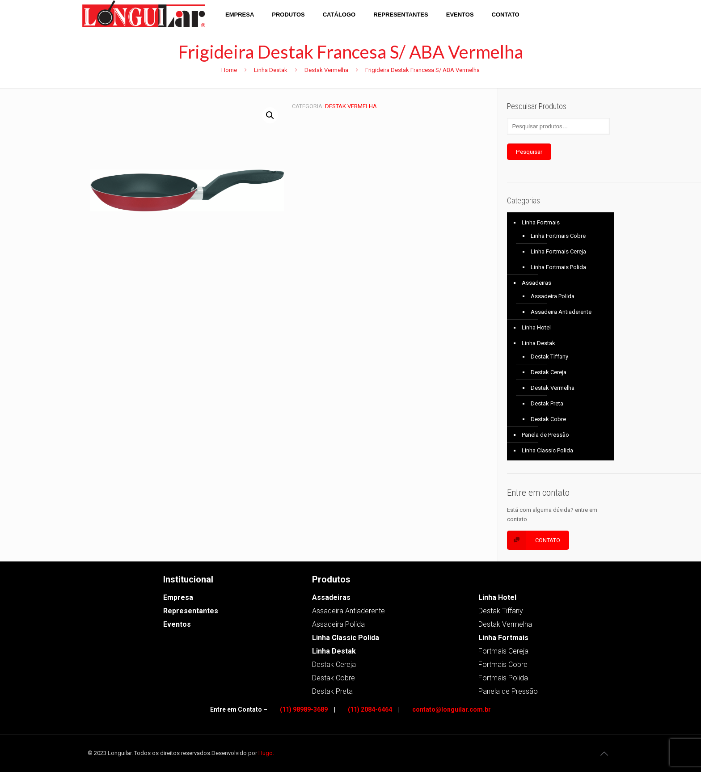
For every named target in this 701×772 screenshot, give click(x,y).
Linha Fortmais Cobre (558, 235)
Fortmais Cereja (503, 651)
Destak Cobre (548, 419)
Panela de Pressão (545, 434)
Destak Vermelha (326, 70)
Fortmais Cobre (503, 664)
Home (229, 70)
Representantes (190, 611)
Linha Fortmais (541, 222)
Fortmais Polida (503, 678)
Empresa (178, 597)
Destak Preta (547, 403)
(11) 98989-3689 (304, 709)
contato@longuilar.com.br (451, 709)
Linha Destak (270, 70)
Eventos (177, 624)
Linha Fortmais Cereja (558, 251)
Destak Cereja (548, 372)
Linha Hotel (536, 327)
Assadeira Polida (552, 296)
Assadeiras (536, 282)
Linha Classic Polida (547, 450)
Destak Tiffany (549, 356)
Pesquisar (529, 151)
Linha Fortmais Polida (558, 267)
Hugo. (266, 753)
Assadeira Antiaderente (561, 311)
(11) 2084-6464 (370, 709)
